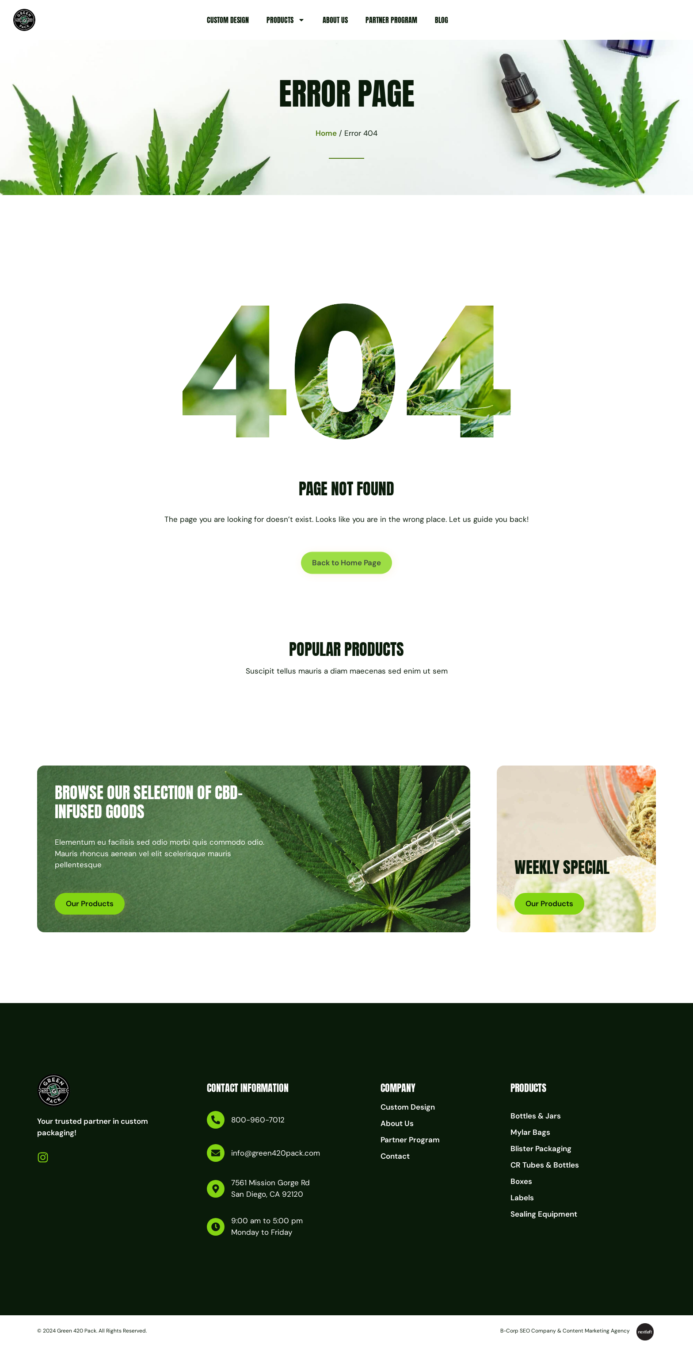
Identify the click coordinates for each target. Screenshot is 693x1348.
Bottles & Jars (535, 1116)
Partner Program (391, 20)
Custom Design (228, 20)
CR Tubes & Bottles (544, 1165)
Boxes (521, 1181)
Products (286, 20)
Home (326, 133)
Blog (441, 20)
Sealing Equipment (543, 1214)
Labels (522, 1197)
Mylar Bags (530, 1132)
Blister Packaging (540, 1148)
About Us (335, 20)
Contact (395, 1156)
